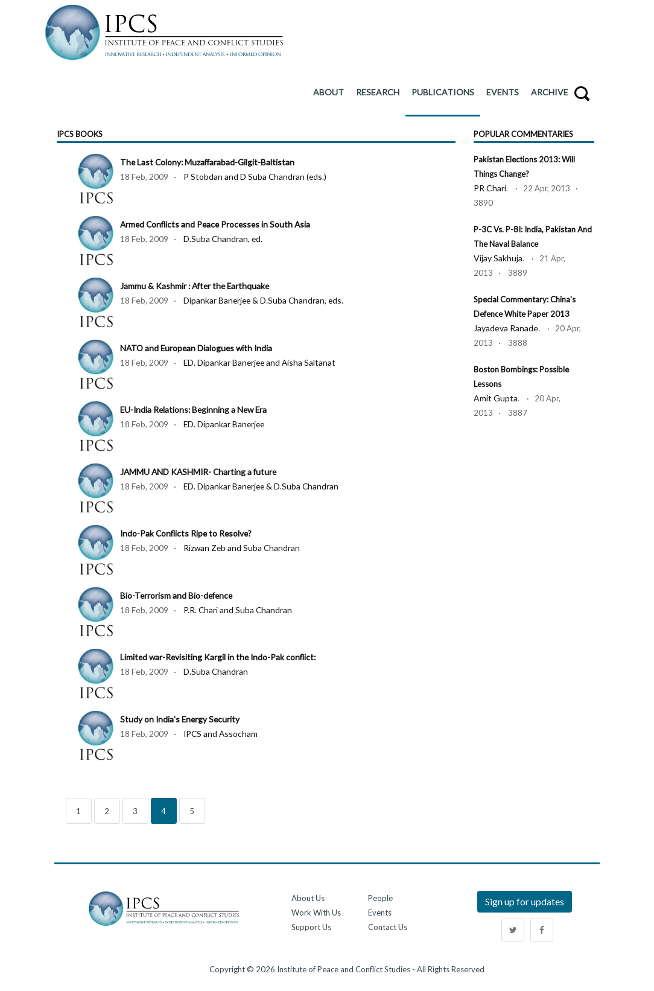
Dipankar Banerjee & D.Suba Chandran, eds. (264, 300)
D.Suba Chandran (216, 671)
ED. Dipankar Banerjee (225, 424)
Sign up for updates (524, 901)
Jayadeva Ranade (506, 328)
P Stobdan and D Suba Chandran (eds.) (255, 176)
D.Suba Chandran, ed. (223, 239)
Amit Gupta (496, 398)
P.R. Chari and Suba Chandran (238, 610)
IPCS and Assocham (221, 733)
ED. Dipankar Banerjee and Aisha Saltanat (260, 362)
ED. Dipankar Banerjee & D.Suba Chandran (262, 486)
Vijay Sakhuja (498, 258)
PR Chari (490, 188)
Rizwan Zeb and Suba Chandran (242, 548)
